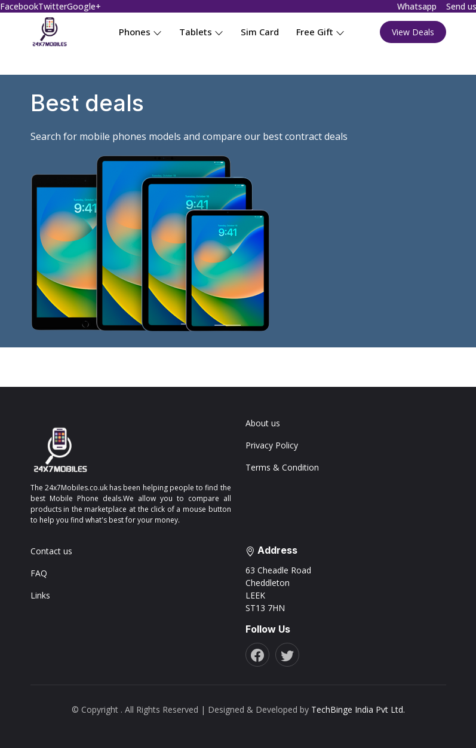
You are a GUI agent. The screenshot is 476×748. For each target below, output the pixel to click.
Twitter (52, 6)
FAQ (38, 573)
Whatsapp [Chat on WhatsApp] (417, 6)
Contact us (51, 551)
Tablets (201, 32)
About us (262, 423)
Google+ (84, 6)
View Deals (413, 32)
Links (40, 595)
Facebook (19, 6)
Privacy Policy (271, 445)
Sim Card (260, 32)
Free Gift (320, 32)
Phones (140, 32)
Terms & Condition (282, 467)
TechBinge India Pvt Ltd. (358, 709)
